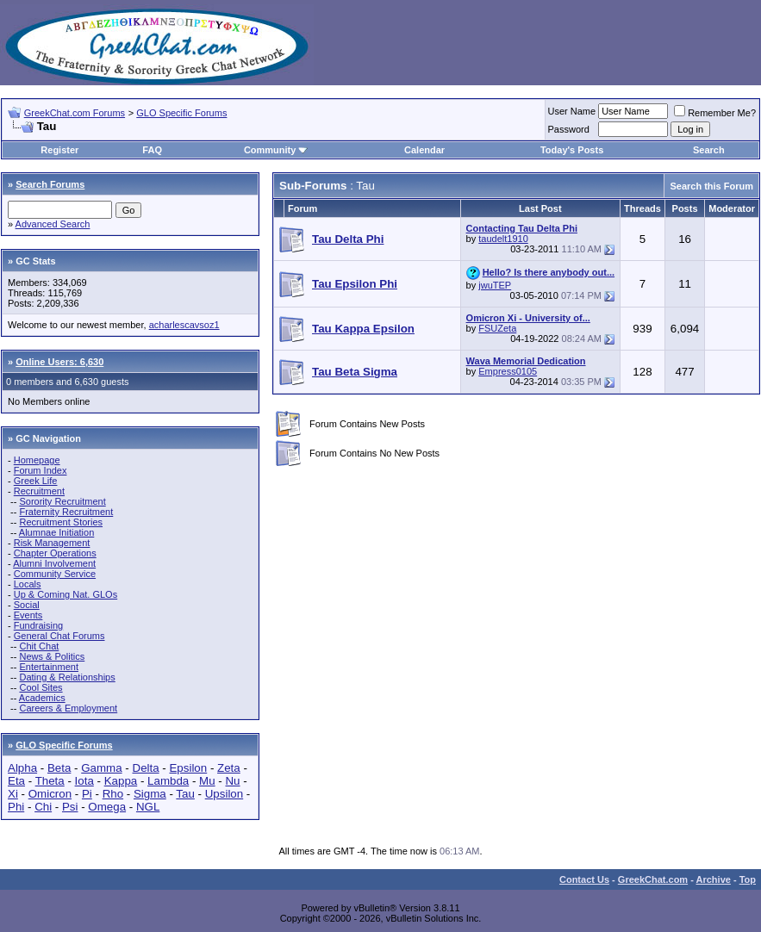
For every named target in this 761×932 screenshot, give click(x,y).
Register (59, 150)
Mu (207, 780)
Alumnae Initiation (56, 532)
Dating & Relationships (67, 677)
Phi (16, 806)
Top (747, 879)
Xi (13, 793)
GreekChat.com (653, 879)
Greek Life (36, 480)
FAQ (152, 150)
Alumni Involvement (54, 563)
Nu (232, 780)
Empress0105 (507, 371)
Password (568, 129)
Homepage (37, 460)
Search (709, 150)
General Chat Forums (59, 636)
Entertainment (48, 667)
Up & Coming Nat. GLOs (65, 594)
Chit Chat (39, 646)
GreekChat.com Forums (74, 113)
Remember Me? (715, 113)
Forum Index (40, 470)
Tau (185, 793)
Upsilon (224, 793)
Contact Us (584, 879)
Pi (87, 793)
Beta (59, 767)
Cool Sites (40, 687)
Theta (50, 780)
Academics (42, 698)
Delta (146, 767)
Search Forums (50, 184)
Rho (113, 793)
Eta (16, 780)
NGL (147, 806)
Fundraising (38, 625)
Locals (27, 584)
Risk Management (52, 542)
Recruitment (39, 491)
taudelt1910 (503, 238)
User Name (572, 111)
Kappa (121, 780)
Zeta (228, 767)
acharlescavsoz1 (184, 325)
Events (28, 615)
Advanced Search (53, 224)
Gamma (101, 767)
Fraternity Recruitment (66, 511)
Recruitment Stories (61, 522)
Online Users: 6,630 (59, 362)
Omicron (50, 793)
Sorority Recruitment (62, 501)
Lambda (168, 780)
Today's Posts (571, 150)
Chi (43, 806)
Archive (713, 879)
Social (27, 605)
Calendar (424, 150)
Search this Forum (711, 186)
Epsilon (188, 767)
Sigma (150, 793)
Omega (107, 806)
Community (276, 150)
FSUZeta (497, 328)
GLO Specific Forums (181, 113)
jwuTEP (494, 285)
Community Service (55, 574)
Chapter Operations (55, 553)
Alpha (22, 767)
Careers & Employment (68, 708)
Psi (70, 806)
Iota (84, 780)
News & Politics (51, 656)
